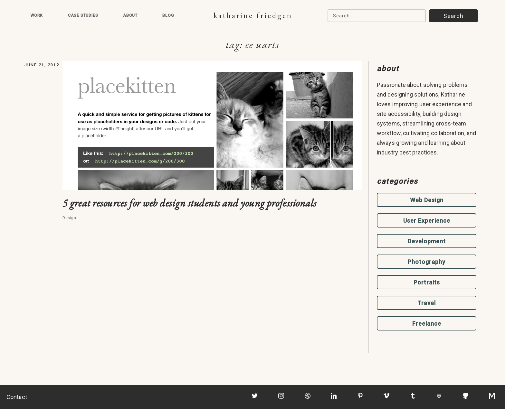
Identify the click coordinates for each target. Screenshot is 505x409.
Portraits (427, 282)
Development (427, 241)
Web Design (426, 200)
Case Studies (83, 15)
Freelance (426, 323)
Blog (168, 15)
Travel (426, 303)
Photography (426, 261)
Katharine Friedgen (253, 15)
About (130, 15)
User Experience (426, 220)
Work (36, 15)
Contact (16, 397)
